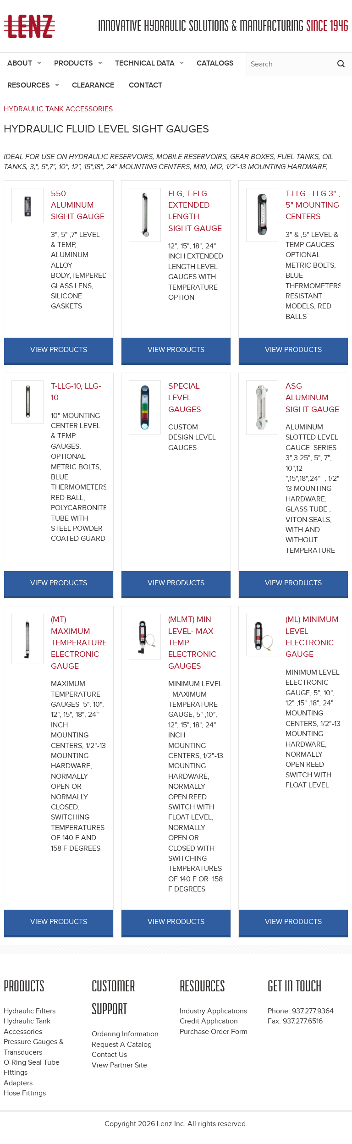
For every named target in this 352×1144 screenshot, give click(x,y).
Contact (145, 85)
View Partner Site (119, 1065)
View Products (58, 350)
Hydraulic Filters (29, 1011)
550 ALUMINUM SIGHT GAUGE (77, 205)
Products (74, 64)
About (20, 64)
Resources (29, 86)
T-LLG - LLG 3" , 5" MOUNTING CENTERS (313, 205)
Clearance (93, 85)
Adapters (18, 1083)
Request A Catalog (122, 1044)
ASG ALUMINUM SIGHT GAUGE (312, 397)
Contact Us (109, 1054)
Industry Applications (213, 1011)
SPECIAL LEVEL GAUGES (184, 397)
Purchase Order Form (214, 1032)
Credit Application (209, 1021)
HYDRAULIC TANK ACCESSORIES (58, 109)
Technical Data (146, 64)
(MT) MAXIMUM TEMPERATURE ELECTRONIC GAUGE (79, 643)
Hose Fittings (25, 1093)
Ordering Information (125, 1034)
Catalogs (215, 63)
